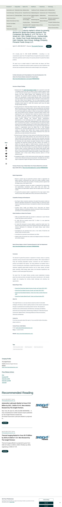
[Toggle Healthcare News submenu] (38, 6)
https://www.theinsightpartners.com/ (25, 333)
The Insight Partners (37, 46)
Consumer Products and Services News (9, 6)
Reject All (46, 503)
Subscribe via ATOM (6, 380)
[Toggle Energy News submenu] (21, 6)
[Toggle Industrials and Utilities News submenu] (46, 6)
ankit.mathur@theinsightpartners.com (24, 327)
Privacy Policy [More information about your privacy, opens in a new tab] (11, 503)
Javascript (4, 382)
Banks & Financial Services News (26, 6)
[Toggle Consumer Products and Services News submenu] (13, 6)
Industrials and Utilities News (42, 6)
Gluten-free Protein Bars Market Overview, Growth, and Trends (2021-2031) (31, 288)
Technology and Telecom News (51, 6)
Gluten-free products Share (17, 349)
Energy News (17, 6)
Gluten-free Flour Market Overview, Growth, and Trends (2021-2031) (29, 290)
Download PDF (5, 377)
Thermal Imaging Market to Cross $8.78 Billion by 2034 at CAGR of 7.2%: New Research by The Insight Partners (17, 438)
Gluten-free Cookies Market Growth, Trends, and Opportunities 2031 (29, 296)
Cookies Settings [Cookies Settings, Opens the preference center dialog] (46, 500)
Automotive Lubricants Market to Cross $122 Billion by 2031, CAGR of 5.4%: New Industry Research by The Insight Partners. (16, 405)
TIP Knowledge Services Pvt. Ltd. (8, 400)
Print (3, 375)
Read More (5, 422)
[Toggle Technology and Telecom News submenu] (55, 6)
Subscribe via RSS (6, 378)
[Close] (60, 503)
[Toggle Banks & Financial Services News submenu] (29, 6)
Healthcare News (34, 6)
